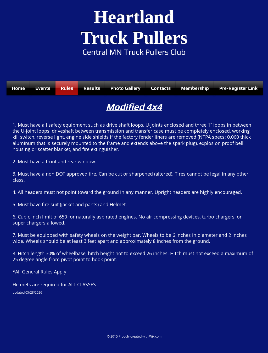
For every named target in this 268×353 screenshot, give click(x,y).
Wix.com (155, 336)
